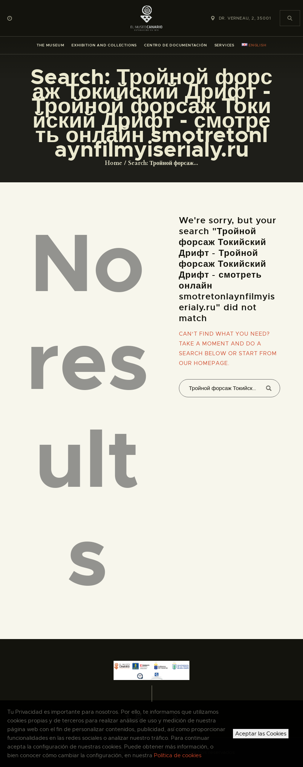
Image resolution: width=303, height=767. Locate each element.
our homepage (203, 363)
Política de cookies (177, 755)
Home (113, 163)
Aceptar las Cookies (260, 733)
